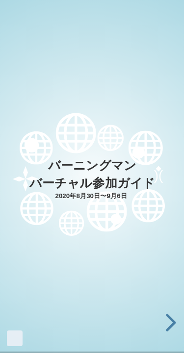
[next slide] (169, 322)
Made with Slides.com (15, 338)
